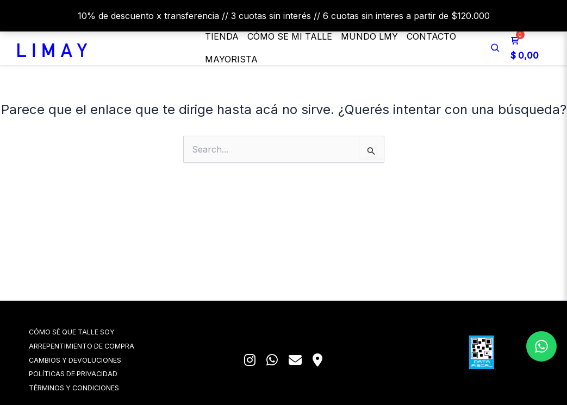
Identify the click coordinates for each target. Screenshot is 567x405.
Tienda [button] (222, 36)
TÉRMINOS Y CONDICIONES (89, 387)
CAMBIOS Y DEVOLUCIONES (90, 359)
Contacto (431, 36)
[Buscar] (495, 47)
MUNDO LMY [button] (369, 36)
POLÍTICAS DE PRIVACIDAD (88, 373)
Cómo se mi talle (289, 36)
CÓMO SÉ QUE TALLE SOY (87, 330)
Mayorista (231, 59)
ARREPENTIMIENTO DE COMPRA (96, 344)
